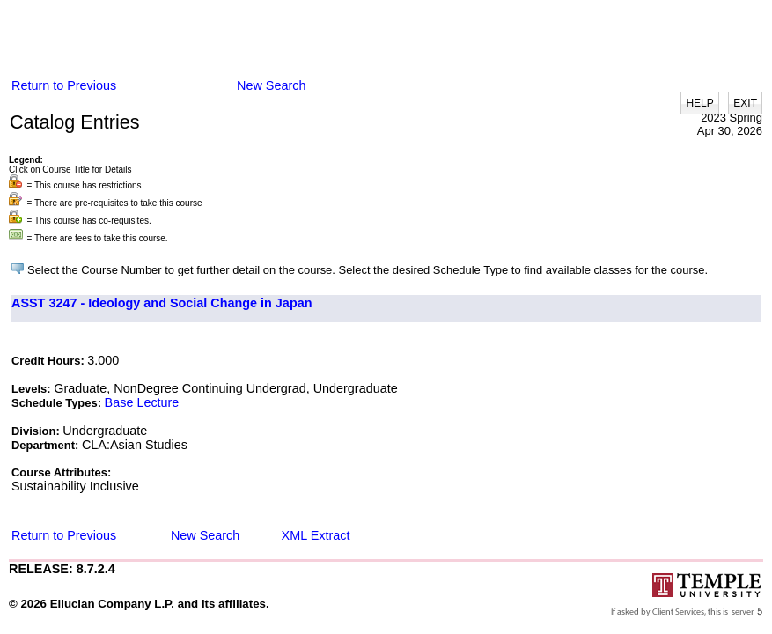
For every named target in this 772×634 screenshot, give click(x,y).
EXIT (745, 103)
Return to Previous (63, 85)
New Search (271, 85)
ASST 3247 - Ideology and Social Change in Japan (161, 303)
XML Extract (316, 535)
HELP (699, 103)
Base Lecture (142, 402)
